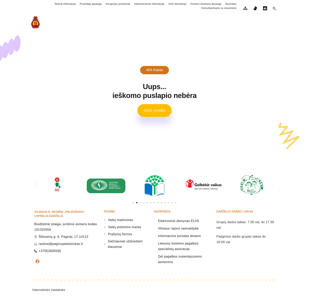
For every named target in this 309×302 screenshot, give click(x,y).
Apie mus (66, 22)
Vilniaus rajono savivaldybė (178, 230)
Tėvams (149, 22)
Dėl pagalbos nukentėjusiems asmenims (180, 261)
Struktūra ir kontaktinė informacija (194, 22)
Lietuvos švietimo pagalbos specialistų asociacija (178, 248)
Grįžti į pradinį (154, 112)
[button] (36, 185)
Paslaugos (92, 22)
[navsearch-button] (274, 9)
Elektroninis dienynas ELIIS (178, 222)
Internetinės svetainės (48, 296)
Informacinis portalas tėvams (179, 237)
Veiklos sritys (122, 22)
